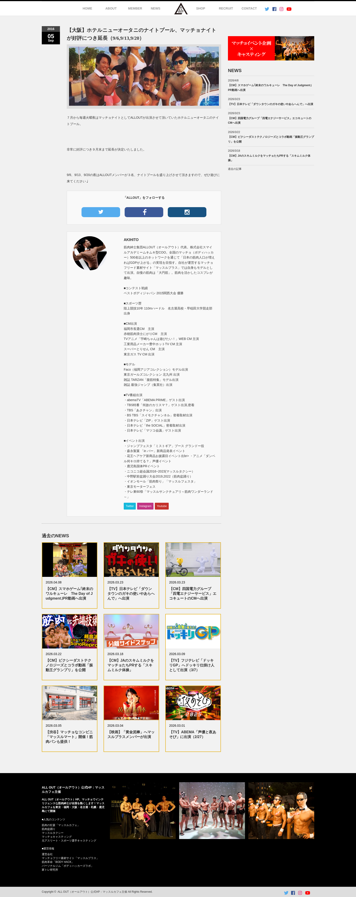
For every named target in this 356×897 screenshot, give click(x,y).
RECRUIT (226, 8)
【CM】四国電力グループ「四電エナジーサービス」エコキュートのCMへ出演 (192, 593)
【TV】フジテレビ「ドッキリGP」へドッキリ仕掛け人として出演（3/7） (191, 665)
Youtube (162, 506)
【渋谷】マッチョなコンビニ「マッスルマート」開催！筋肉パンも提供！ (69, 737)
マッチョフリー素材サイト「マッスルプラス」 (70, 858)
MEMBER (135, 8)
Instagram (145, 506)
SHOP (200, 8)
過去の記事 (235, 169)
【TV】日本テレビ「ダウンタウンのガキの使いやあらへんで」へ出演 (131, 593)
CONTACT (249, 8)
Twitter (130, 506)
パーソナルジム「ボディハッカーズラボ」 (68, 865)
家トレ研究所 (50, 869)
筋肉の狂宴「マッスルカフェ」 (61, 825)
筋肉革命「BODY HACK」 (58, 862)
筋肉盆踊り (48, 829)
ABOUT (111, 8)
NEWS (155, 8)
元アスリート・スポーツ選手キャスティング (69, 840)
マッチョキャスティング (57, 836)
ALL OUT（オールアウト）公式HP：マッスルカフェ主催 (92, 891)
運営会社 (47, 854)
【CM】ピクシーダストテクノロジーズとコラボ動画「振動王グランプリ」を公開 (69, 665)
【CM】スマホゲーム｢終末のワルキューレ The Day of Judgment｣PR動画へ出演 (69, 593)
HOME (87, 8)
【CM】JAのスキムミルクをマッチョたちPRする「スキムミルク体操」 (130, 665)
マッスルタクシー (53, 832)
